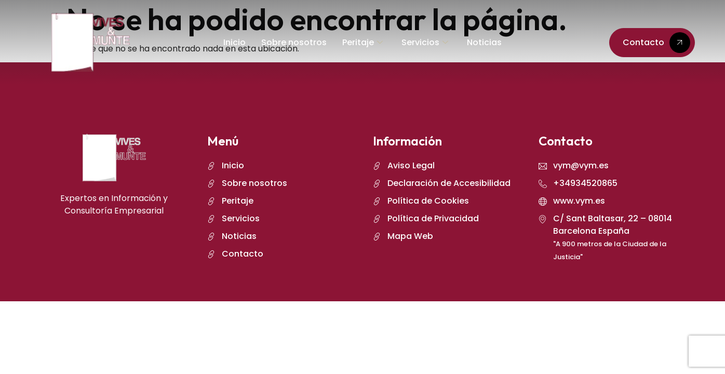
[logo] (90, 42)
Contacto (656, 42)
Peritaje (362, 42)
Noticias (484, 42)
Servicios (424, 42)
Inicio (234, 42)
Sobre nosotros (294, 42)
